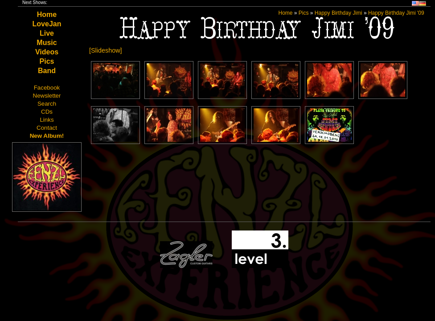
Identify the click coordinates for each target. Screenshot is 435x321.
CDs (47, 111)
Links (46, 119)
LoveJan (47, 24)
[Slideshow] (105, 50)
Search (46, 103)
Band (47, 70)
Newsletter (47, 95)
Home (47, 14)
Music (47, 42)
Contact (47, 127)
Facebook (47, 87)
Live (47, 33)
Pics (47, 61)
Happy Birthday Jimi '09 (396, 13)
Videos (46, 52)
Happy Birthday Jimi (338, 13)
